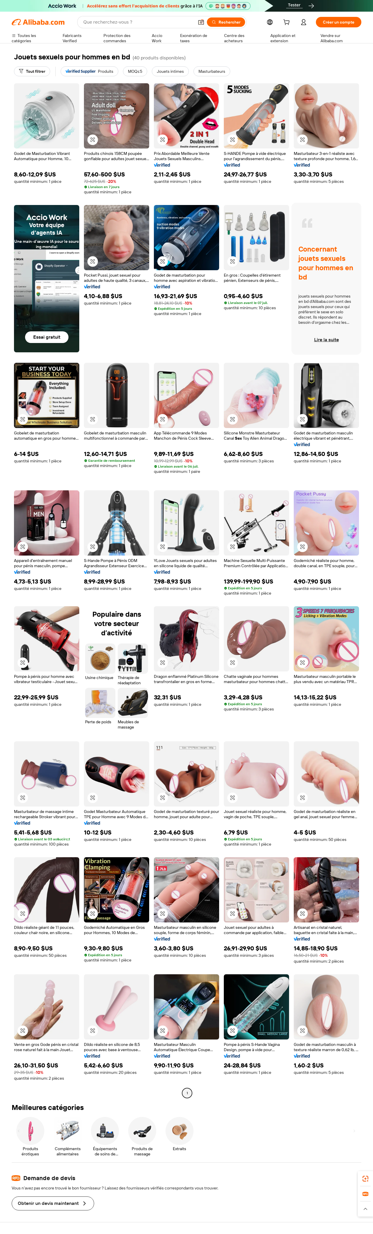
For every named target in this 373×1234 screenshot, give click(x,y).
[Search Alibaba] (138, 22)
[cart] (287, 23)
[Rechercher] (226, 22)
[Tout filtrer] (32, 71)
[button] (201, 22)
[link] (365, 1178)
